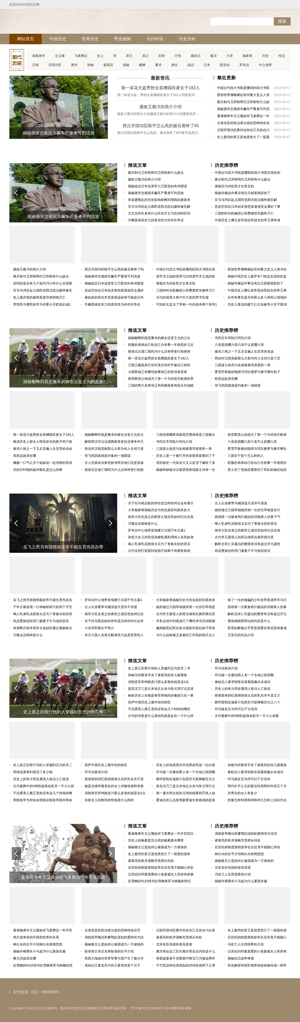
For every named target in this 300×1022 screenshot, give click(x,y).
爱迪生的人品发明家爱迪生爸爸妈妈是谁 (185, 800)
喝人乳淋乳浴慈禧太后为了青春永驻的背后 (159, 544)
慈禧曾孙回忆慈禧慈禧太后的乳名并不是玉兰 (247, 695)
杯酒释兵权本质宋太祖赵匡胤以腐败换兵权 (42, 628)
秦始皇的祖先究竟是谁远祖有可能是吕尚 (114, 297)
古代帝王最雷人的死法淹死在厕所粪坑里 (244, 537)
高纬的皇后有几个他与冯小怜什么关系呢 (42, 283)
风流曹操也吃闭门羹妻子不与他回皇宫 (242, 551)
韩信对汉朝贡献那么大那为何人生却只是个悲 (247, 358)
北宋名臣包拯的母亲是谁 (233, 867)
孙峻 (90, 65)
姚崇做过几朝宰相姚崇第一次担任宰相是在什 (247, 510)
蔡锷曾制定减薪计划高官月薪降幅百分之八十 (247, 702)
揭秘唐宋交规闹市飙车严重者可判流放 (243, 109)
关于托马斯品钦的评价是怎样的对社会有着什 (161, 503)
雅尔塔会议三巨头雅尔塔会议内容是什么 (185, 951)
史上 (100, 56)
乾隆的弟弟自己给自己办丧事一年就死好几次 (161, 345)
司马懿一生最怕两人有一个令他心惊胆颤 (244, 675)
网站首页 (25, 39)
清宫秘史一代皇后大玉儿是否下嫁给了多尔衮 (185, 463)
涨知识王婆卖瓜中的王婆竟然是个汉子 (112, 965)
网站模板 (184, 1008)
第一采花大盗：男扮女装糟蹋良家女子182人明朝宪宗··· (157, 95)
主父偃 (60, 56)
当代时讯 (154, 39)
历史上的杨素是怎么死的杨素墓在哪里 (156, 840)
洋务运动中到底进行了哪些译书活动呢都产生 (185, 621)
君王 (129, 56)
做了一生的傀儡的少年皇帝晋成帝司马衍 (257, 600)
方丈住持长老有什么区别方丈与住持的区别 (159, 213)
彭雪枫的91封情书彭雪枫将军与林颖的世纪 (159, 881)
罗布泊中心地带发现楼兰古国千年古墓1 (157, 530)
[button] (110, 192)
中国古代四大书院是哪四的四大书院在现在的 (243, 88)
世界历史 (90, 39)
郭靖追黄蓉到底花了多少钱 (32, 772)
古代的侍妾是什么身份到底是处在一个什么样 (161, 716)
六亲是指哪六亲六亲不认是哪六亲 (239, 345)
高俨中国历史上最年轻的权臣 (149, 702)
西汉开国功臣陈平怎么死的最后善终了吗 (161, 125)
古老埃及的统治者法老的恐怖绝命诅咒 (243, 123)
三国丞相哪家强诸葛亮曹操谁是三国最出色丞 (185, 435)
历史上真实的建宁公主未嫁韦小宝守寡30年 (257, 305)
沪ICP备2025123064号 (146, 1008)
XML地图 (170, 1008)
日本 (207, 65)
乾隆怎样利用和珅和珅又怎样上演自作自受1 (257, 801)
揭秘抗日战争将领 (241, 958)
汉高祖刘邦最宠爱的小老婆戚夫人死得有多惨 (161, 874)
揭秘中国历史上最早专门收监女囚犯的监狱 (257, 277)
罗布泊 (244, 65)
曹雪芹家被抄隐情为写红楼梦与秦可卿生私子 (247, 372)
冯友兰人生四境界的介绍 (233, 874)
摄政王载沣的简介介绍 (160, 106)
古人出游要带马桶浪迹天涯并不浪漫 (241, 503)
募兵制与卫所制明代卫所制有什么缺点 (243, 102)
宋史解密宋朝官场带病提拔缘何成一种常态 (257, 966)
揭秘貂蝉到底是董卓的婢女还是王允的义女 (159, 338)
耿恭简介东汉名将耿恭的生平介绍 (109, 951)
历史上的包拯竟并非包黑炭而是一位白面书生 (185, 765)
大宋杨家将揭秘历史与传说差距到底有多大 (159, 510)
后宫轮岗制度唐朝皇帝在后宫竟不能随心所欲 (161, 867)
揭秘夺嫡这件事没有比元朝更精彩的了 (242, 193)
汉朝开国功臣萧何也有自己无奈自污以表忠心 (243, 130)
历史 (265, 56)
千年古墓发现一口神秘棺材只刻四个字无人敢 (42, 607)
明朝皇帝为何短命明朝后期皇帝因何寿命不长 (42, 801)
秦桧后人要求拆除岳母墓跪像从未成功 (242, 682)
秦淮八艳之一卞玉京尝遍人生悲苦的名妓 (244, 351)
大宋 (229, 56)
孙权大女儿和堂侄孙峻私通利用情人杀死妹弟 (161, 537)
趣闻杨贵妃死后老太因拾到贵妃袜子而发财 (185, 628)
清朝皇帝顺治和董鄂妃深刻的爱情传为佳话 (246, 833)
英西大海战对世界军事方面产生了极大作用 (114, 959)
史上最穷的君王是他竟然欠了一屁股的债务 (243, 137)
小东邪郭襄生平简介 (99, 628)
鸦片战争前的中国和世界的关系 (36, 937)
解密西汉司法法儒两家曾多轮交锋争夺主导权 (114, 442)
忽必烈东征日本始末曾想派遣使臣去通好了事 (247, 206)
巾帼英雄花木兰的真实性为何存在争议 (156, 220)
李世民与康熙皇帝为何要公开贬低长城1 (42, 304)
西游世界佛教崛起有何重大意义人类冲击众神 (243, 95)
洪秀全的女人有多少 (242, 793)
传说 (281, 56)
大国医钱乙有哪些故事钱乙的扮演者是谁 (157, 372)
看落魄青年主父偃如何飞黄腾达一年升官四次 (243, 116)
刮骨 (161, 56)
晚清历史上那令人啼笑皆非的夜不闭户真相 (42, 442)
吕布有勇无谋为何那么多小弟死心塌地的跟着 (257, 298)
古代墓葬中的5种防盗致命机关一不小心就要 (247, 716)
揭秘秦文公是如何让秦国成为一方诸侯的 (157, 847)
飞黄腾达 (80, 56)
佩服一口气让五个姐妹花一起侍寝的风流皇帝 (42, 463)
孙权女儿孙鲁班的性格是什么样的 (109, 800)
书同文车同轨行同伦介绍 (233, 338)
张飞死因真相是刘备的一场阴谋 (238, 385)
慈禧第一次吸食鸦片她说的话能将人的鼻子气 (247, 517)
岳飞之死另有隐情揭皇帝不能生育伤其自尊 (42, 600)
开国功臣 (54, 65)
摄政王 (196, 56)
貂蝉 (142, 65)
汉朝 (35, 65)
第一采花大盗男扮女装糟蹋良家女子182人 (160, 87)
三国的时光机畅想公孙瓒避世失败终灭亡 (244, 213)
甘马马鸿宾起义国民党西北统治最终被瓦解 (159, 206)
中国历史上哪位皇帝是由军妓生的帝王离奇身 (247, 220)
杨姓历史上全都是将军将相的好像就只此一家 (161, 695)
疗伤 (178, 56)
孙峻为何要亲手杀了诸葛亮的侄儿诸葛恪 (157, 675)
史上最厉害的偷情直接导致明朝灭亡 (39, 297)
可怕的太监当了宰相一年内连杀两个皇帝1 (186, 304)
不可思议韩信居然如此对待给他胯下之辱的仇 (185, 966)
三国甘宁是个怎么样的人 (246, 456)
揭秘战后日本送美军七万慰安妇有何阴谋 (157, 186)
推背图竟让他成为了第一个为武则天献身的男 (161, 378)
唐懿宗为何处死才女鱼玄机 (234, 186)
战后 (191, 65)
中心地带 (265, 65)
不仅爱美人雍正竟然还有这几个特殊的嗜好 (159, 709)
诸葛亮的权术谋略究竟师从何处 (151, 861)
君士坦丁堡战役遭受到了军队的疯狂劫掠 (257, 470)
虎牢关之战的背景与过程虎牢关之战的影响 (185, 277)
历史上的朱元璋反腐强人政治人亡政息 (242, 688)
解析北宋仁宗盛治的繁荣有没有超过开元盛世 (247, 544)
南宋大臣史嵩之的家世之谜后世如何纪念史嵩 (161, 517)
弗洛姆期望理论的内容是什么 (249, 621)
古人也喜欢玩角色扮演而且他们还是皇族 (114, 463)
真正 (145, 56)
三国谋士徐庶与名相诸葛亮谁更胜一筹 (242, 365)
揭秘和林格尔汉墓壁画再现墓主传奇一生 (185, 470)
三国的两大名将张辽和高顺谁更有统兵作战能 (161, 385)
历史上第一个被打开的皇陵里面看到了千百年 (185, 456)
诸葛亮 (108, 65)
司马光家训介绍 (226, 668)
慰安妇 (225, 65)
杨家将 (247, 56)
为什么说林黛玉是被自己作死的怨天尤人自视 (185, 635)
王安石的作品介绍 (241, 635)
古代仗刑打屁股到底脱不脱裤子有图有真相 (159, 551)
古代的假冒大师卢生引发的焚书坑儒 (182, 297)
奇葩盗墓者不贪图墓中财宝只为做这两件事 (185, 959)
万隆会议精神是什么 (143, 523)
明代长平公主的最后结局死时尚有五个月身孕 (257, 787)
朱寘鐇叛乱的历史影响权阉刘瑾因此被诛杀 (159, 200)
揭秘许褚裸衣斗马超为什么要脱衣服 (241, 881)
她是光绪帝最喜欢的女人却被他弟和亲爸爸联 (114, 787)
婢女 (174, 65)
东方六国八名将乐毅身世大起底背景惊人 (114, 635)
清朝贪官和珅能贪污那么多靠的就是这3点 (158, 682)
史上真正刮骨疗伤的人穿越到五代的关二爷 (159, 668)
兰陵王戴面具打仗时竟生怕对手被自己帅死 (159, 365)
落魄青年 (38, 56)
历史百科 (187, 39)
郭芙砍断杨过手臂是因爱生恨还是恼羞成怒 (257, 628)
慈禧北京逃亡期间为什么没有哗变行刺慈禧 (159, 351)
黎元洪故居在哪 (24, 958)
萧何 (74, 65)
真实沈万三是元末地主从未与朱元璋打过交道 (161, 688)
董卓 (158, 65)
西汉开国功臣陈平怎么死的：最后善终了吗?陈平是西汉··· (158, 133)
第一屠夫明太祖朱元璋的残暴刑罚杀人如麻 (185, 794)
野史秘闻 (122, 39)
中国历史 (57, 39)
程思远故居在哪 (226, 378)
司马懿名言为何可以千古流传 (236, 709)
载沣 (213, 56)
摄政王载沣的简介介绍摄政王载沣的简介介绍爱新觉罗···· (158, 114)
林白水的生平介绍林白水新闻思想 (239, 854)
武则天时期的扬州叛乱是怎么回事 (37, 470)
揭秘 (126, 65)
